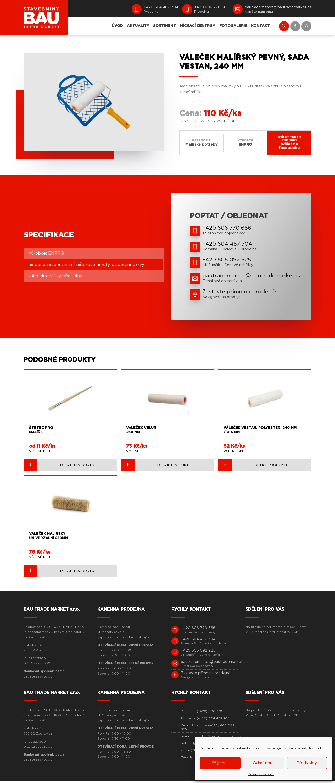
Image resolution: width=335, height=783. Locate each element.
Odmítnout (263, 763)
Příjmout (220, 763)
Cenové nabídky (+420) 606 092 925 (207, 729)
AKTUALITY (138, 26)
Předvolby (307, 763)
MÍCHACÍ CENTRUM (197, 26)
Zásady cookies (261, 774)
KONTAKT (260, 26)
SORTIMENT (164, 26)
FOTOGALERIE (233, 26)
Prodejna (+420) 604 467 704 (205, 720)
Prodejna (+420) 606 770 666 (205, 713)
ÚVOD (117, 26)
